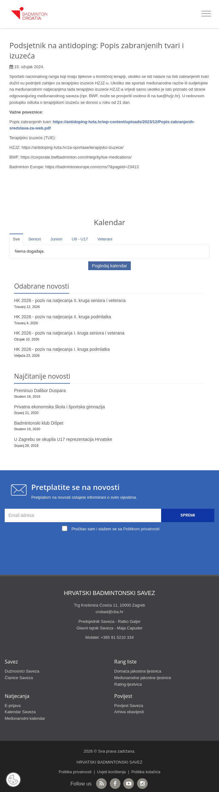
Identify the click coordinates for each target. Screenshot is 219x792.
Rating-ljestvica (128, 684)
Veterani (104, 239)
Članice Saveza (19, 677)
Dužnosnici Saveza (22, 671)
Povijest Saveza (128, 705)
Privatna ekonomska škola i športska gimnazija (59, 406)
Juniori (56, 239)
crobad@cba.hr (109, 611)
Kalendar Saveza (20, 711)
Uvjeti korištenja (111, 771)
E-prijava (13, 705)
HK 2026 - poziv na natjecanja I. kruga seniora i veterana (69, 332)
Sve (16, 239)
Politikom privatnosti (141, 529)
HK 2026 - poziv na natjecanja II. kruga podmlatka (62, 316)
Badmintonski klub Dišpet (38, 423)
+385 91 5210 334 (117, 637)
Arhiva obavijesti (129, 711)
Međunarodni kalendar (25, 718)
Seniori (34, 239)
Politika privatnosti (75, 771)
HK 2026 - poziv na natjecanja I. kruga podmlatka (62, 349)
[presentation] (111, 548)
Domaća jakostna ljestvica (137, 671)
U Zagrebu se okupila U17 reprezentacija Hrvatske (63, 439)
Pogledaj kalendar (109, 265)
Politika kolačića (145, 771)
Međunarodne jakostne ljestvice (142, 677)
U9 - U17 (80, 239)
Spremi (188, 515)
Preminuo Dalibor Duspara (40, 390)
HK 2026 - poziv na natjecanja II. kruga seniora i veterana (69, 300)
